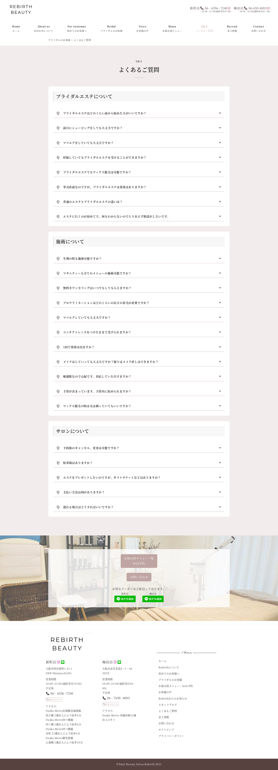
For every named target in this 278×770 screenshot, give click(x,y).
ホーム (162, 661)
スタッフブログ (168, 704)
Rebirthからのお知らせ (173, 698)
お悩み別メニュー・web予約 (176, 686)
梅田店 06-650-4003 (250, 8)
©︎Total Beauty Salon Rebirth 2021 (139, 764)
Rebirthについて (169, 667)
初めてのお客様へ (169, 673)
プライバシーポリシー (172, 736)
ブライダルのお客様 (170, 679)
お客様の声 (165, 692)
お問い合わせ (166, 723)
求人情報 (164, 717)
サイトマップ (166, 729)
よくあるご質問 (168, 711)
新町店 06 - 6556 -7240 (208, 8)
